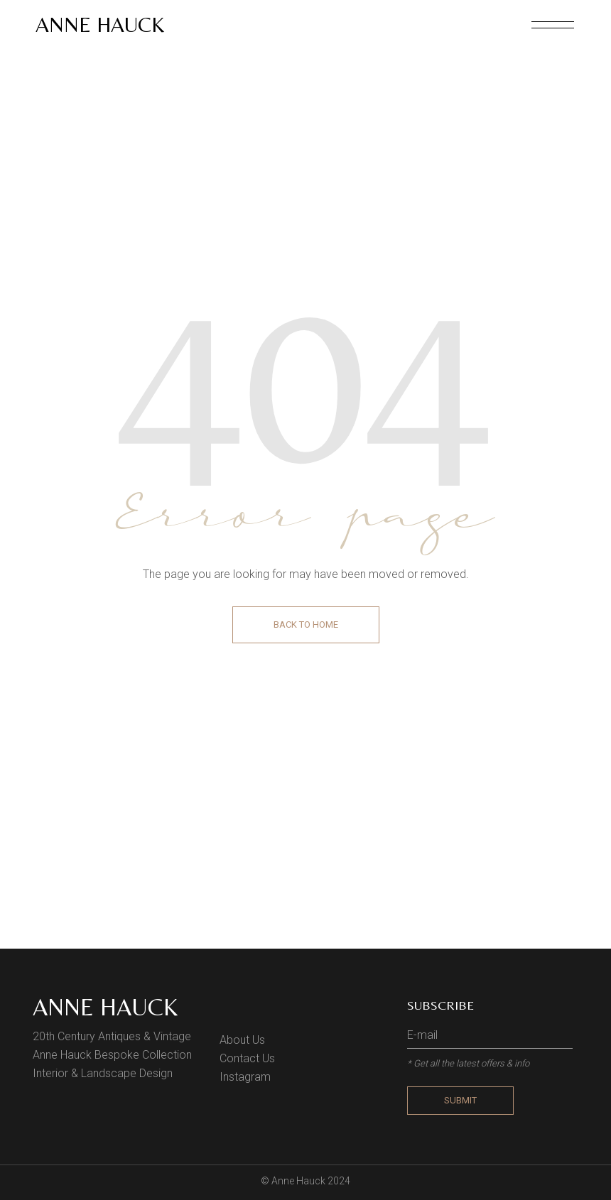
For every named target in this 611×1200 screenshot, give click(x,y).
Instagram (245, 1077)
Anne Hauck (100, 24)
